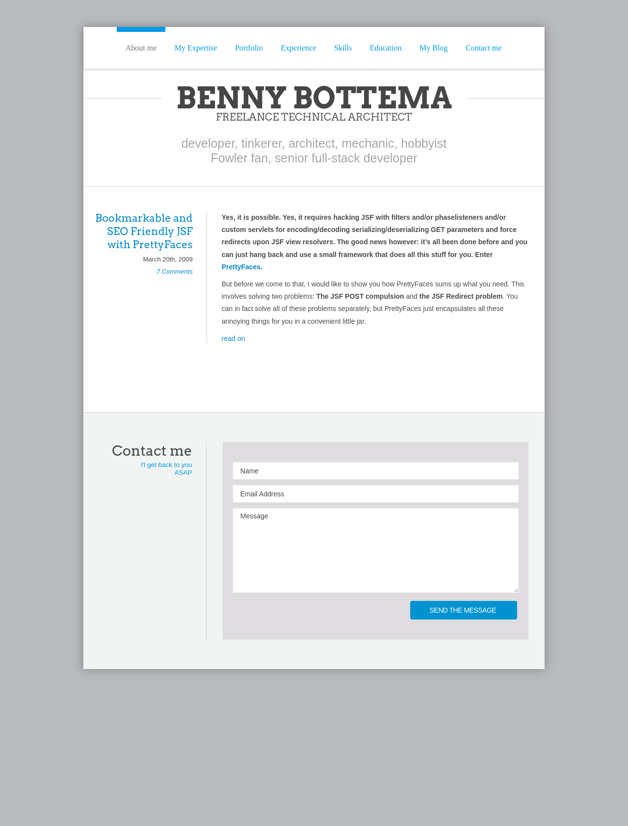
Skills (343, 48)
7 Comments (175, 271)
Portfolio (249, 48)
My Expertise (196, 48)
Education (386, 48)
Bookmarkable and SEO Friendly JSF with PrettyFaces (144, 231)
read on (233, 338)
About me (141, 48)
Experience (298, 48)
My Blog (433, 48)
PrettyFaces (241, 267)
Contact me (483, 48)
